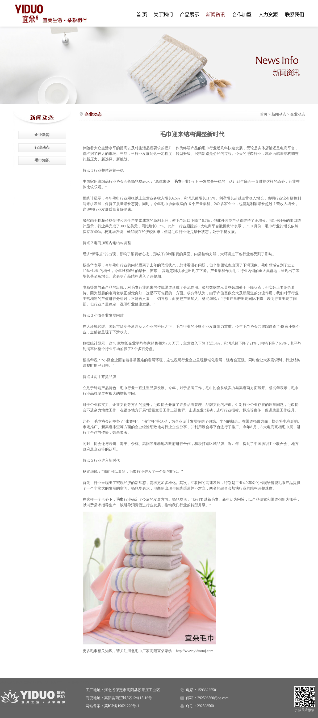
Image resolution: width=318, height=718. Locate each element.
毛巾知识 (42, 160)
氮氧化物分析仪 (11, 682)
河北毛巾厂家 (138, 651)
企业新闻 (42, 135)
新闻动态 (278, 114)
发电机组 (43, 682)
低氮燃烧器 (72, 682)
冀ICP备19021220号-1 (121, 706)
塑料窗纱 (29, 682)
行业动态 (42, 148)
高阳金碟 (110, 682)
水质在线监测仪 (92, 682)
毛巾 (94, 651)
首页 (263, 114)
